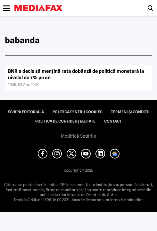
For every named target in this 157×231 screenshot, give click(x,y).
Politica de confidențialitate (65, 121)
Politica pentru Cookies (77, 112)
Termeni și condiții (130, 112)
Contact (113, 121)
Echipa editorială (26, 112)
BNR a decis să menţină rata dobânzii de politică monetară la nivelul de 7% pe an (76, 74)
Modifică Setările (78, 136)
